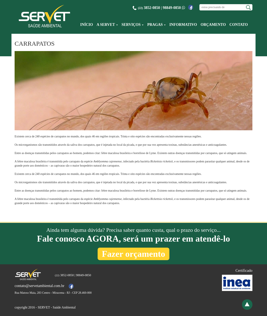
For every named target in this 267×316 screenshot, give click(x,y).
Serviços (133, 25)
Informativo (183, 25)
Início (86, 25)
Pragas (156, 25)
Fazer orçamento (133, 254)
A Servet (107, 25)
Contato (238, 25)
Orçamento (213, 25)
